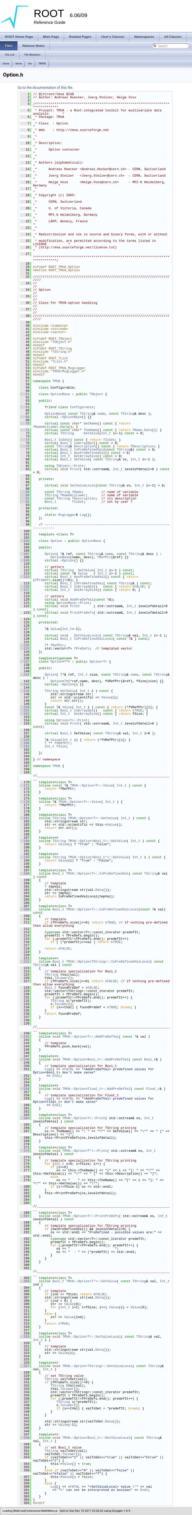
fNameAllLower (45, 426)
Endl (56, 1075)
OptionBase (60, 394)
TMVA (42, 63)
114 (25, 576)
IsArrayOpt (84, 443)
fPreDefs (42, 580)
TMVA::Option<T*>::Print (84, 1150)
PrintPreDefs (82, 612)
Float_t (153, 1089)
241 (25, 1036)
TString (87, 413)
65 (25, 407)
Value (83, 573)
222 (25, 961)
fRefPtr (104, 557)
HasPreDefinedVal (89, 453)
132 (25, 645)
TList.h (59, 361)
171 (25, 785)
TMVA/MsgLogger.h (68, 371)
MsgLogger (67, 515)
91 (25, 498)
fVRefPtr (62, 743)
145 (25, 691)
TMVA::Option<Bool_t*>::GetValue (98, 857)
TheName (91, 430)
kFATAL (68, 1069)
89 (25, 492)
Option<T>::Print (72, 720)
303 (25, 1281)
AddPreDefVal (82, 599)
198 (25, 873)
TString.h (61, 351)
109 (25, 560)
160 (25, 743)
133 (25, 648)
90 (25, 495)
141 (25, 674)
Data (64, 426)
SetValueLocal (82, 485)
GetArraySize (86, 456)
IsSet (63, 440)
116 (25, 586)
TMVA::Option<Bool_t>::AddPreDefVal (95, 1059)
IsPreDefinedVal (88, 449)
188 (25, 841)
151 (25, 710)
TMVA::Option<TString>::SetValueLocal (97, 1366)
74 (25, 440)
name (101, 413)
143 (25, 684)
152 (25, 713)
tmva (6, 63)
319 (25, 1336)
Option (56, 541)
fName (137, 430)
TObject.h (61, 342)
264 (25, 1118)
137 (25, 661)
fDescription (142, 446)
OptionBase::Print (73, 603)
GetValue (91, 433)
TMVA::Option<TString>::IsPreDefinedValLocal (108, 961)
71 (25, 430)
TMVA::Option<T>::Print (83, 1118)
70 (25, 423)
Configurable (82, 407)
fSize (61, 746)
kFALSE (138, 586)
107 (25, 554)
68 (25, 417)
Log (83, 515)
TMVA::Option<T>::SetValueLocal (91, 1336)
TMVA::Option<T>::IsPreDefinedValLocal (102, 909)
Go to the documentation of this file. (45, 88)
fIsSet (109, 440)
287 (25, 1216)
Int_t (106, 433)
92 (25, 501)
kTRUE (137, 710)
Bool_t (50, 440)
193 (25, 857)
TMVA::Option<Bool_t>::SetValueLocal (96, 1437)
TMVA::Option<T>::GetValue (92, 818)
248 (25, 1059)
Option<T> (98, 661)
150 (25, 707)
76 (25, 446)
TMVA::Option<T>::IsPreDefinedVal (97, 873)
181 (25, 818)
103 (25, 541)
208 (25, 909)
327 (25, 1366)
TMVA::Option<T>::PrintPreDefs (90, 1216)
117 (25, 590)
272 (25, 1150)
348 (25, 1437)
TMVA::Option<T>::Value (91, 785)
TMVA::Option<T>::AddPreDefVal (90, 1036)
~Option (67, 560)
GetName (91, 423)
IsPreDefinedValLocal (93, 638)
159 (25, 740)
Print (75, 469)
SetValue (82, 459)
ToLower (61, 978)
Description (85, 446)
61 (25, 394)
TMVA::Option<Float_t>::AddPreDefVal (96, 1089)
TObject (96, 394)
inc (30, 63)
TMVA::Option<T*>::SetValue (91, 1281)
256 (25, 1089)
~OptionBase (71, 417)
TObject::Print (70, 466)
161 (25, 746)
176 (25, 802)
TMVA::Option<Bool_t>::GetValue (97, 841)
